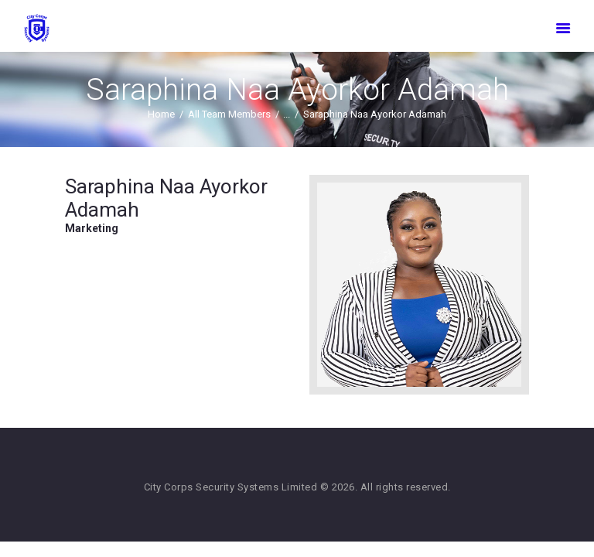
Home (161, 114)
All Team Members (229, 114)
